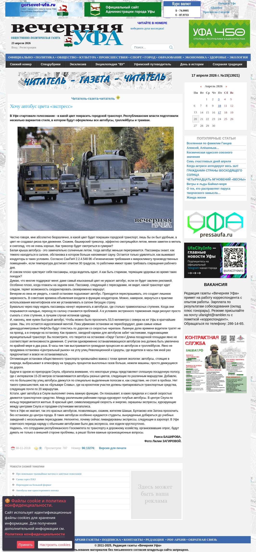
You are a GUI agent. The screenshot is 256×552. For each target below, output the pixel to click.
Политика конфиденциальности (35, 534)
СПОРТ (136, 57)
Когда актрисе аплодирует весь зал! (212, 166)
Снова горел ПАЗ (26, 479)
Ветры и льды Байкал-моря (207, 184)
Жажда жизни (196, 197)
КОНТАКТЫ (133, 539)
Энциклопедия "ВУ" (110, 64)
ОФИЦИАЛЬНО (20, 57)
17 (219, 112)
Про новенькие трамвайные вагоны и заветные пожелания (48, 473)
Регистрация (27, 47)
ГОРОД (149, 57)
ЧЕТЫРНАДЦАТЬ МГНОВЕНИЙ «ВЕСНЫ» (216, 179)
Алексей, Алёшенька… (203, 148)
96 (83, 448)
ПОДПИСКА (111, 539)
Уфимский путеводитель (152, 64)
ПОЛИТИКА (45, 57)
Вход (15, 47)
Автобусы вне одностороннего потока (37, 490)
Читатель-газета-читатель (93, 98)
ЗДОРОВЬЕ (218, 57)
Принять (26, 545)
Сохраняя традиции (227, 64)
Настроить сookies (55, 545)
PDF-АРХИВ (176, 539)
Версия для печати (112, 448)
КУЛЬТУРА (87, 57)
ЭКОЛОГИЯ (238, 57)
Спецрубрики (51, 64)
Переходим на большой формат (33, 484)
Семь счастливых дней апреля (209, 161)
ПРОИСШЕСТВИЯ (113, 57)
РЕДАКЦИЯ (154, 539)
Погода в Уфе (227, 3)
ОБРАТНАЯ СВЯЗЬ (202, 539)
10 (219, 105)
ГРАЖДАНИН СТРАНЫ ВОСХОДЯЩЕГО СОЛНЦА (214, 173)
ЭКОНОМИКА (196, 57)
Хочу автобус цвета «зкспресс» (41, 106)
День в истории (192, 64)
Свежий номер (21, 64)
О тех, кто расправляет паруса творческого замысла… (208, 191)
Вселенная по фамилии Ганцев (209, 143)
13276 (90, 448)
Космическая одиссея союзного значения (209, 155)
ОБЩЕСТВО (66, 57)
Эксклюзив (78, 64)
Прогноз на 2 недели (216, 12)
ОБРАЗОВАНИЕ (170, 57)
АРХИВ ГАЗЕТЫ (86, 539)
